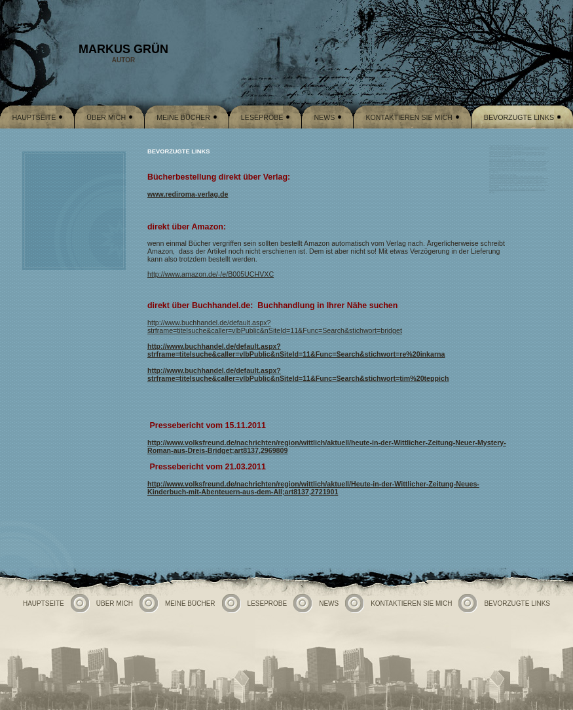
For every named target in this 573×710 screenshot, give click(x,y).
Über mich (106, 117)
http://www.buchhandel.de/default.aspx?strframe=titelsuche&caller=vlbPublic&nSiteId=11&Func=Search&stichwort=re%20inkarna (296, 350)
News (324, 117)
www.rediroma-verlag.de (187, 194)
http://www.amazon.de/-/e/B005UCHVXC (210, 274)
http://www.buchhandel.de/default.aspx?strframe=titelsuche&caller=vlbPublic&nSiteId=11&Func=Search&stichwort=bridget (274, 326)
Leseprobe (262, 117)
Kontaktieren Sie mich (408, 117)
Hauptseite (34, 117)
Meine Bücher (183, 117)
